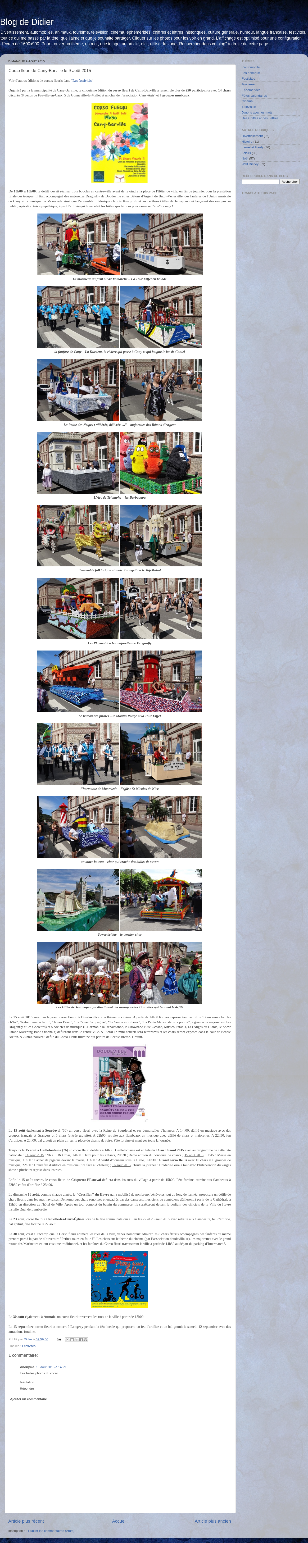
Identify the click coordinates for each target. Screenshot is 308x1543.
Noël (245, 158)
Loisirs (246, 153)
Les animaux (251, 73)
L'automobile (251, 67)
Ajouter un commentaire (28, 1399)
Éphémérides (251, 90)
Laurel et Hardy (252, 147)
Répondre (27, 1388)
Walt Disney (250, 164)
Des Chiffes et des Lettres (260, 118)
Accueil (119, 1521)
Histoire (247, 141)
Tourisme (248, 84)
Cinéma (247, 101)
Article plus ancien (213, 1521)
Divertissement (252, 136)
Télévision (249, 107)
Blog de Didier (27, 22)
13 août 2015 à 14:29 (51, 1367)
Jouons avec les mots (257, 112)
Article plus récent (26, 1521)
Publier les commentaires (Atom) (51, 1531)
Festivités (29, 1346)
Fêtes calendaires (254, 95)
